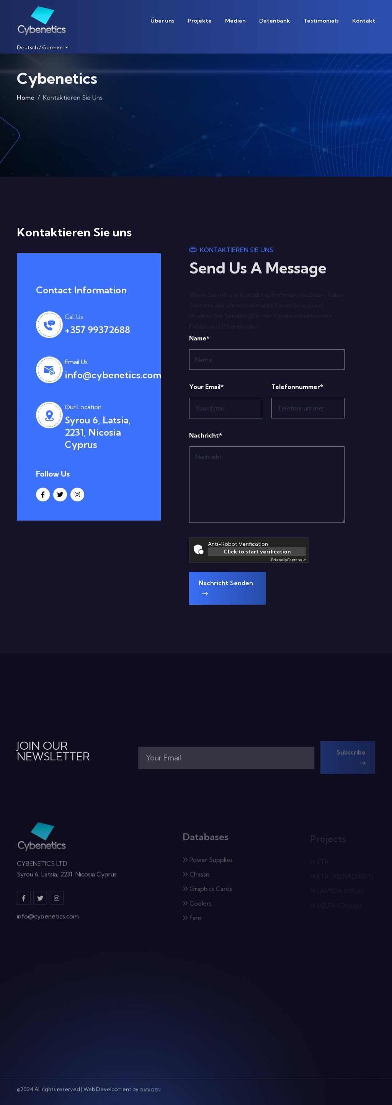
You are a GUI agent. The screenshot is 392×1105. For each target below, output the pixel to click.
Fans (192, 920)
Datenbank (274, 20)
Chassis (196, 876)
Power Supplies (208, 862)
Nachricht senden (226, 588)
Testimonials (321, 20)
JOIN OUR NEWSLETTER (53, 751)
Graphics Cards (207, 891)
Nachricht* (205, 435)
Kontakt (363, 20)
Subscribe (351, 759)
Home (25, 99)
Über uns (162, 20)
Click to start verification (257, 551)
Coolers (197, 906)
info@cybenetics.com (113, 375)
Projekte (200, 20)
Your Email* (206, 387)
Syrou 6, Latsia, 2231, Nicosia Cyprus (98, 432)
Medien (235, 20)
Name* (199, 338)
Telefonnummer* (297, 387)
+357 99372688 (97, 329)
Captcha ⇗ (288, 560)
